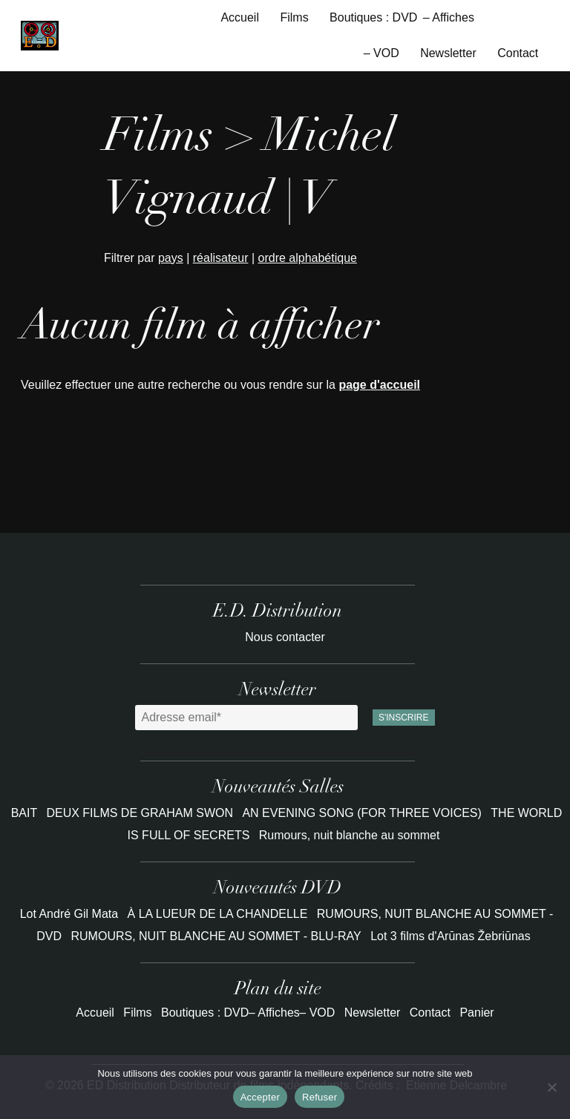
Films (294, 17)
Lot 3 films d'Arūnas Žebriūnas (450, 936)
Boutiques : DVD (373, 17)
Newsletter (448, 53)
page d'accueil (379, 384)
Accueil (239, 17)
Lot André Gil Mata (69, 914)
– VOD (381, 53)
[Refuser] (551, 1087)
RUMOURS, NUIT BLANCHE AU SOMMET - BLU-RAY (216, 936)
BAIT (26, 813)
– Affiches (448, 17)
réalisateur (221, 258)
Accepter (260, 1097)
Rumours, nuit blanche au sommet (349, 835)
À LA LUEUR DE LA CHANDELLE (218, 914)
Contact (517, 53)
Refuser (319, 1097)
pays (170, 258)
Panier (476, 1012)
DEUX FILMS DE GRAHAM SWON (141, 813)
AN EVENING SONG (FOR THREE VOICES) (363, 813)
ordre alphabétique (307, 258)
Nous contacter (285, 637)
